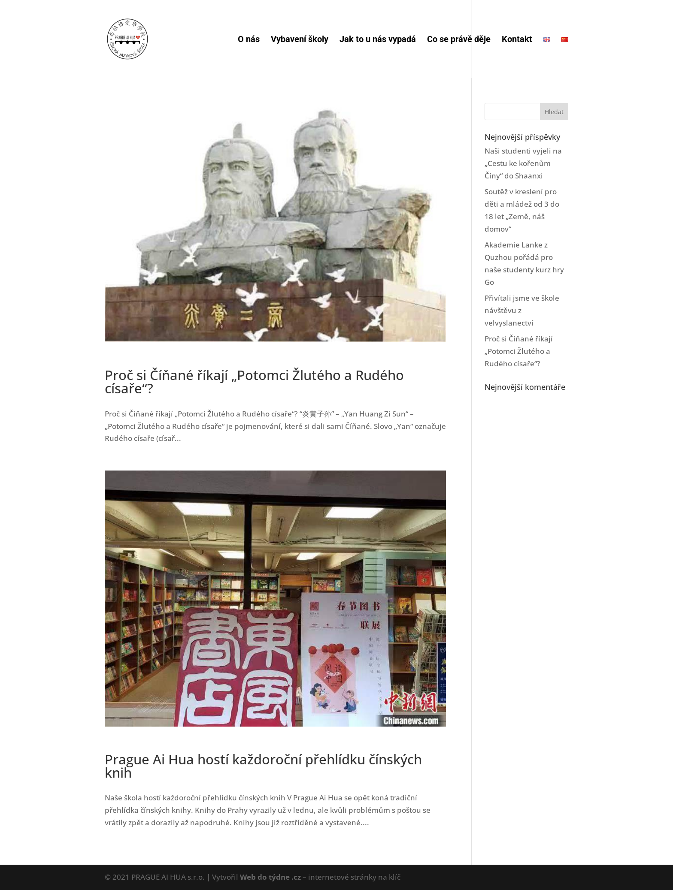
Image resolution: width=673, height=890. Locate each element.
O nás (249, 40)
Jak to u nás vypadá (378, 40)
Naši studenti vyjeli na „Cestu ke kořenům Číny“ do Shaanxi (523, 163)
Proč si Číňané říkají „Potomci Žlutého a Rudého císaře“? (254, 381)
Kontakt (517, 40)
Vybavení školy (299, 40)
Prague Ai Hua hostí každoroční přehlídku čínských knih (263, 765)
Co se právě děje (459, 40)
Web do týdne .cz (270, 877)
